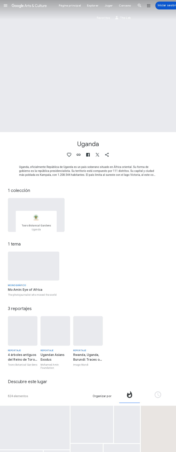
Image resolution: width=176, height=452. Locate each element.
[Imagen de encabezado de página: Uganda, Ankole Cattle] (88, 66)
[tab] (129, 396)
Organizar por (102, 396)
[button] (5, 5)
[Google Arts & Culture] (29, 5)
